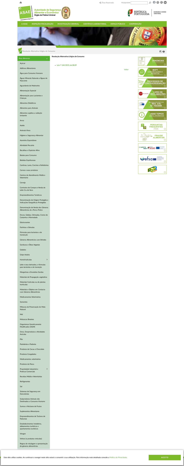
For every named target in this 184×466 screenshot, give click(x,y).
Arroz (22, 120)
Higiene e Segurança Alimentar (31, 135)
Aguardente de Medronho (30, 86)
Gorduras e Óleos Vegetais (30, 245)
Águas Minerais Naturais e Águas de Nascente (33, 79)
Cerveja (23, 183)
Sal (21, 386)
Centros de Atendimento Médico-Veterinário (33, 176)
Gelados (23, 250)
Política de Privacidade (118, 457)
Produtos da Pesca (27, 364)
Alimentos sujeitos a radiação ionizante (31, 114)
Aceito (164, 457)
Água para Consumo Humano (31, 73)
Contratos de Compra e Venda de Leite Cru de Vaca (32, 189)
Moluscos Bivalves (27, 319)
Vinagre (23, 434)
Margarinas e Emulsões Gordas (31, 272)
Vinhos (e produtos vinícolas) (31, 439)
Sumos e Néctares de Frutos (31, 406)
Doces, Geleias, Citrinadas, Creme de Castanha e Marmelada (34, 216)
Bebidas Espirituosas (27, 160)
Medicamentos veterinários (30, 359)
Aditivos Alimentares (28, 68)
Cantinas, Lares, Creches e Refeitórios (34, 165)
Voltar (126, 69)
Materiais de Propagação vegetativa (33, 277)
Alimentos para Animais (29, 108)
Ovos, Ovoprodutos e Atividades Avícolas (32, 333)
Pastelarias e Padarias (28, 344)
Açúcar (22, 63)
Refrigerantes (25, 381)
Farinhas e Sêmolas (27, 227)
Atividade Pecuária (27, 145)
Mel (21, 314)
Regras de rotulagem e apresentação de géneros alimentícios (34, 445)
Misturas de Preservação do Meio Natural (32, 308)
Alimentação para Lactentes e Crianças (31, 97)
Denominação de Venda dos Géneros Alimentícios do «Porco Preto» (34, 209)
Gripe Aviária (25, 255)
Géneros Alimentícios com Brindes (33, 240)
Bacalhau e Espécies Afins (30, 150)
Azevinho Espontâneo (28, 140)
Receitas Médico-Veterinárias (31, 376)
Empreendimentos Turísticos (31, 195)
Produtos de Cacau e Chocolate (32, 349)
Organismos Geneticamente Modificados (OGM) (30, 326)
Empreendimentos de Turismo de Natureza (32, 418)
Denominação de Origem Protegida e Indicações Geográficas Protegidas (34, 201)
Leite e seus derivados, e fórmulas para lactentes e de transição (32, 266)
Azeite (22, 125)
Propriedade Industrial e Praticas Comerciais (29, 370)
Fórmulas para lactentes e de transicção (31, 234)
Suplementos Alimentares (29, 411)
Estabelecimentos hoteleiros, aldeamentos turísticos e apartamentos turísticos (31, 426)
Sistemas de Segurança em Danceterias (30, 393)
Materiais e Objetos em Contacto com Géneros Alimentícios (32, 291)
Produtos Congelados (28, 354)
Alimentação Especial (28, 91)
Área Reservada (106, 2)
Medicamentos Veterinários (30, 297)
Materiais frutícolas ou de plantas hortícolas (32, 283)
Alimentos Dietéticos (28, 103)
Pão (21, 339)
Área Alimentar (24, 58)
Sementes (23, 302)
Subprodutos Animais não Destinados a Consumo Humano (32, 400)
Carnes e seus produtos (29, 170)
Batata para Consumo (28, 155)
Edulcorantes (25, 222)
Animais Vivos (25, 130)
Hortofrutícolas (26, 260)
